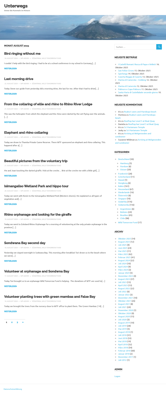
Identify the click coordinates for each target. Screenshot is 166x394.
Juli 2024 (122, 263)
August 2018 (124, 332)
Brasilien (124, 215)
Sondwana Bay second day (27, 243)
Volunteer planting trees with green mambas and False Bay (55, 296)
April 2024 (123, 266)
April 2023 (123, 285)
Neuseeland (123, 189)
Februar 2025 (124, 257)
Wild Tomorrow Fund (51, 58)
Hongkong (123, 183)
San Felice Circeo (126, 70)
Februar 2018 (124, 350)
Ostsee (123, 169)
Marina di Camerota (127, 86)
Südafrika (36, 58)
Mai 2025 (122, 251)
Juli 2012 (122, 360)
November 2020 (125, 310)
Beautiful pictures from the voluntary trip (39, 161)
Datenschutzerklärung (13, 389)
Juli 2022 (122, 291)
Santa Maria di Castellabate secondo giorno (138, 92)
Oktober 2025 (124, 238)
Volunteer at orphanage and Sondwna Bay (41, 271)
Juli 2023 (122, 282)
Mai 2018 (122, 341)
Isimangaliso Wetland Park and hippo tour (40, 186)
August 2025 (124, 241)
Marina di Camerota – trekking (132, 79)
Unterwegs (17, 6)
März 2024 (123, 269)
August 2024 (124, 260)
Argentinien (125, 209)
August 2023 (124, 279)
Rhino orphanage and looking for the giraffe (42, 214)
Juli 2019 (122, 325)
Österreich (123, 195)
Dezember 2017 (125, 356)
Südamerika (123, 204)
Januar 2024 (124, 272)
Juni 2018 (122, 338)
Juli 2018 (122, 335)
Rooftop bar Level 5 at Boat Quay (139, 121)
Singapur (122, 198)
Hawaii (121, 179)
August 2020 (124, 316)
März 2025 (123, 254)
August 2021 (124, 304)
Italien (121, 186)
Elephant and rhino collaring (29, 132)
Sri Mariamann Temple (134, 127)
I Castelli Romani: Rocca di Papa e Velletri (137, 64)
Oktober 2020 (124, 313)
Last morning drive (20, 79)
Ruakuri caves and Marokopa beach (140, 111)
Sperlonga (122, 73)
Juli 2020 (122, 319)
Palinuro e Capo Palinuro (129, 89)
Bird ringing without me (24, 53)
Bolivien (124, 212)
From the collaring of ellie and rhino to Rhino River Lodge (54, 104)
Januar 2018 (124, 353)
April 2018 (123, 344)
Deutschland (124, 159)
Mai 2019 (122, 328)
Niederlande (124, 192)
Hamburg (124, 163)
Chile (122, 218)
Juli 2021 (122, 307)
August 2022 (124, 288)
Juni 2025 (122, 248)
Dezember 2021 (125, 297)
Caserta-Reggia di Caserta (130, 76)
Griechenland (124, 176)
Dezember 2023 (125, 276)
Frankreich (123, 173)
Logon (117, 376)
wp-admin (24, 58)
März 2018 (123, 347)
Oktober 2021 (124, 300)
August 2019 (124, 322)
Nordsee (124, 166)
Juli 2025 (122, 244)
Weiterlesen (10, 69)
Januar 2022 (124, 294)
